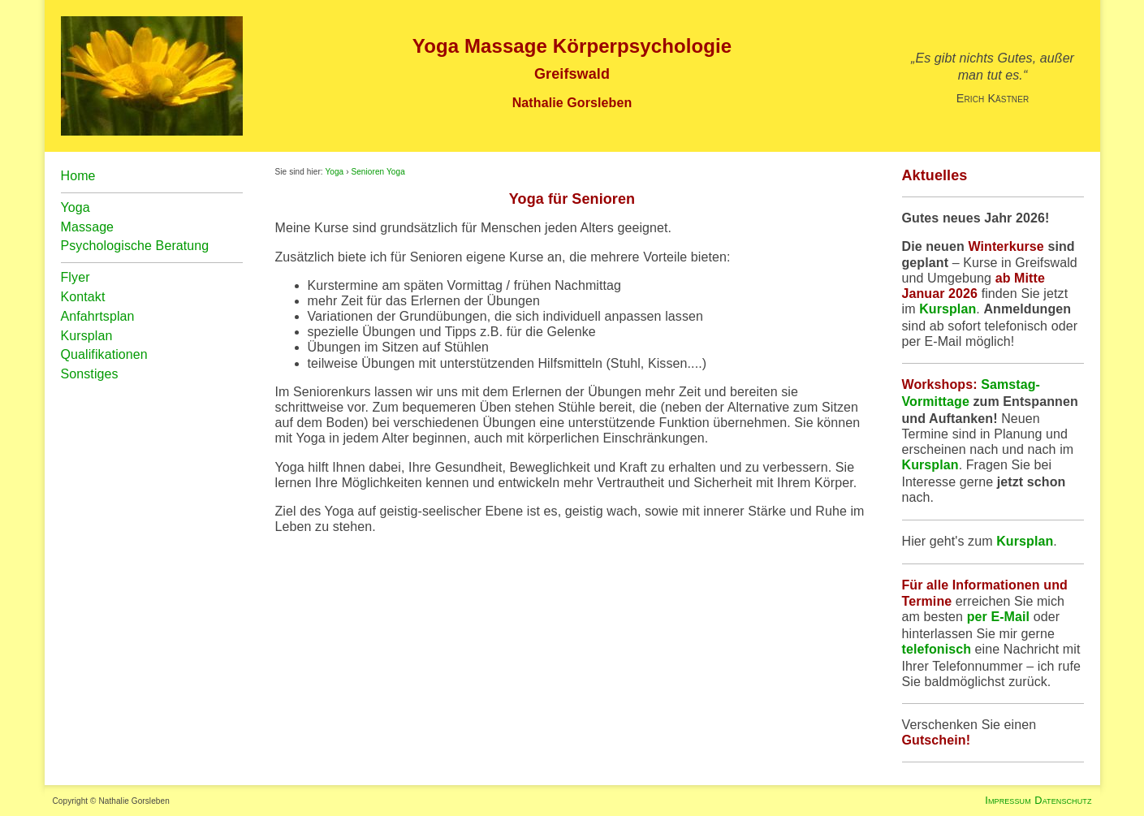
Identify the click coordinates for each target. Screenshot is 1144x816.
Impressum (1007, 800)
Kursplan (947, 309)
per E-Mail (998, 617)
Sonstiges (90, 374)
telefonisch (937, 649)
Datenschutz (1062, 800)
